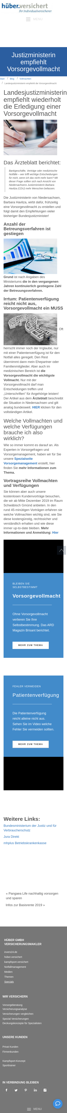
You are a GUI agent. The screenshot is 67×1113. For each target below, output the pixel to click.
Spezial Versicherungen (16, 1018)
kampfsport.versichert (16, 962)
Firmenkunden (11, 1051)
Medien (8, 971)
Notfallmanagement (15, 966)
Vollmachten (25, 79)
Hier (55, 532)
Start (2, 79)
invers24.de (10, 952)
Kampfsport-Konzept (14, 1061)
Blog (12, 79)
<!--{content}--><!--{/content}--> (33, 556)
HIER (36, 407)
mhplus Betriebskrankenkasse (25, 843)
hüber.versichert (13, 957)
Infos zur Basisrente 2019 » (25, 905)
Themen (8, 976)
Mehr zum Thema (30, 645)
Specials (9, 981)
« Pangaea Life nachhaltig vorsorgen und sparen (32, 896)
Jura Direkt (11, 836)
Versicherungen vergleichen (18, 1013)
